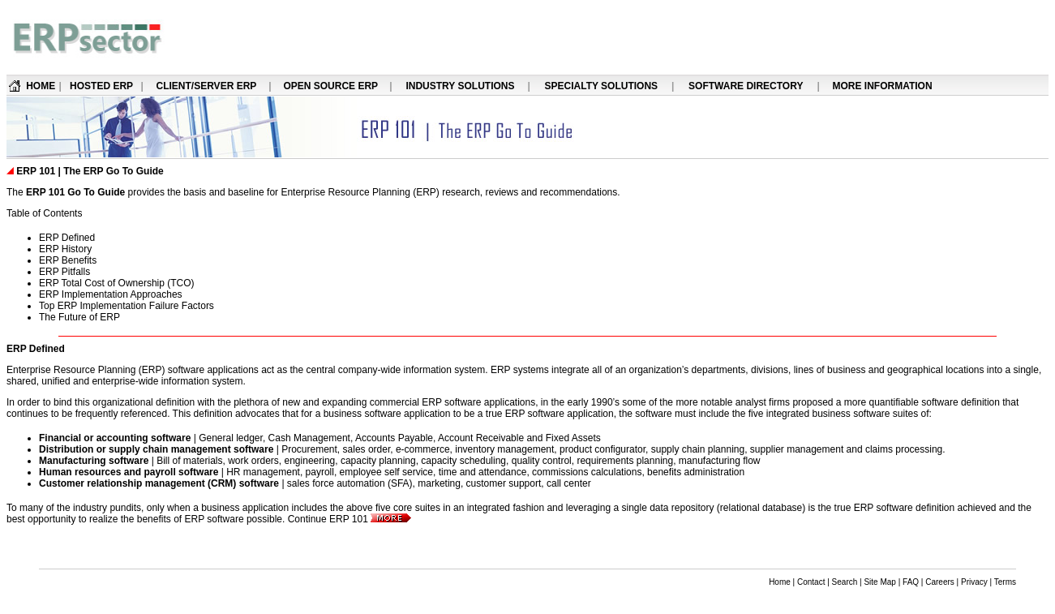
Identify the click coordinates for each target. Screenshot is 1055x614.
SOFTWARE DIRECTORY (745, 86)
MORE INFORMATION (882, 86)
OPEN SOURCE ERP (330, 86)
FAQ (911, 582)
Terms (1005, 582)
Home (780, 582)
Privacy (974, 582)
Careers (939, 582)
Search (845, 582)
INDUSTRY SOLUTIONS (459, 86)
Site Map (879, 582)
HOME (40, 86)
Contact (811, 582)
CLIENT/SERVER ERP (207, 86)
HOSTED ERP (101, 86)
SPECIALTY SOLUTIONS (601, 86)
